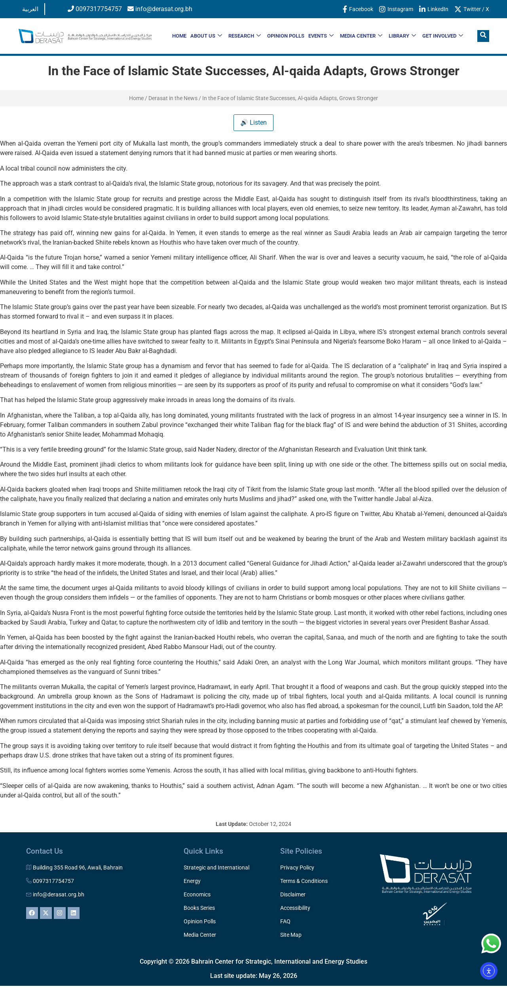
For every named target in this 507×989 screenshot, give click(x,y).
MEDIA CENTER (361, 36)
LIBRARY (402, 36)
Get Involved (442, 36)
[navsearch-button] (483, 36)
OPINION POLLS (285, 36)
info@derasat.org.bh (159, 9)
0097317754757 (95, 9)
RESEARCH (244, 36)
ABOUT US (206, 36)
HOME (179, 36)
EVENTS (321, 36)
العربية (30, 9)
